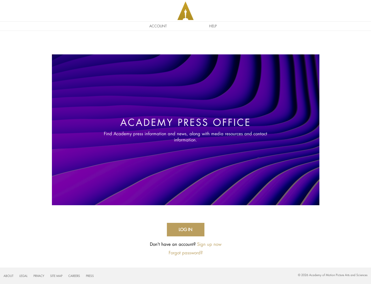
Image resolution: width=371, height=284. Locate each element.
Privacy (38, 276)
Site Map (56, 276)
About (8, 276)
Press (90, 276)
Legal (23, 276)
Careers (74, 276)
